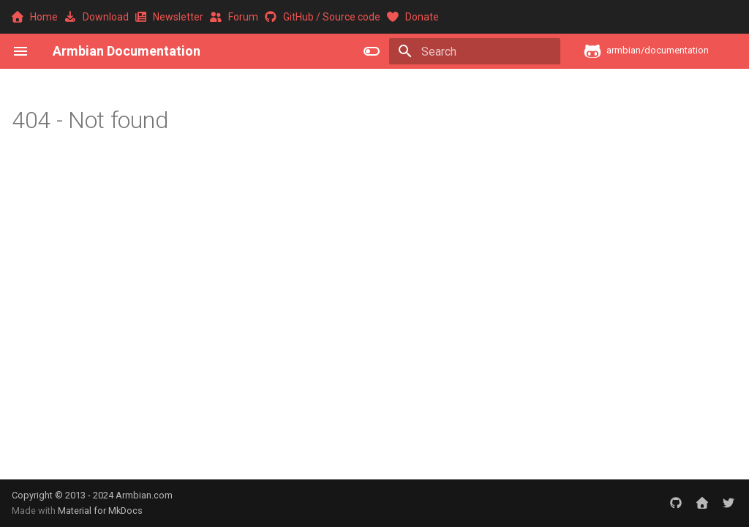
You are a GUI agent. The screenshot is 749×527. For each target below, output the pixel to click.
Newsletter (170, 17)
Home (36, 17)
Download (97, 17)
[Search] (474, 51)
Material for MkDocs (100, 510)
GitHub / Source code (324, 17)
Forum (235, 17)
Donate (413, 17)
